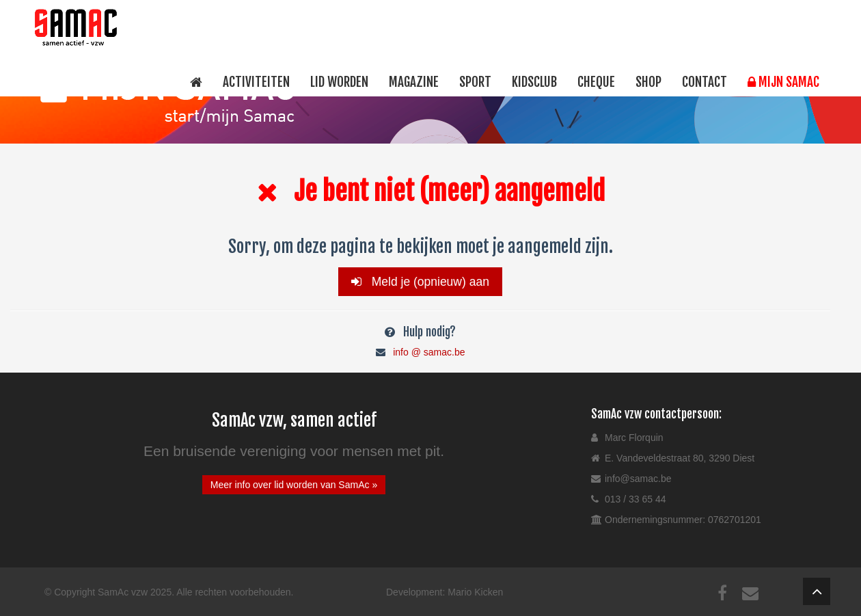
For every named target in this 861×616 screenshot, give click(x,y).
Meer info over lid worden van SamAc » (293, 484)
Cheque (596, 82)
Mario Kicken (475, 592)
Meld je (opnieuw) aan (420, 282)
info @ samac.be (429, 352)
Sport (475, 82)
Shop (648, 82)
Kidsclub (534, 82)
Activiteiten (256, 82)
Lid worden (339, 82)
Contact (704, 82)
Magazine (414, 82)
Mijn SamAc (783, 82)
